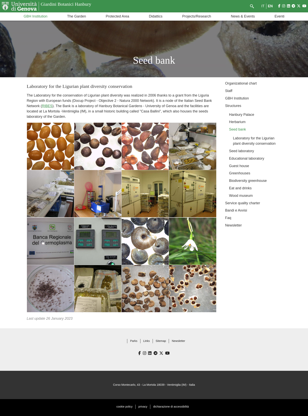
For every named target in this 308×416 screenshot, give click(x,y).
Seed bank (237, 129)
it (263, 6)
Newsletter (233, 225)
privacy (143, 406)
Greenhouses (239, 173)
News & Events (243, 16)
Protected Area (117, 16)
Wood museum (241, 196)
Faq (228, 218)
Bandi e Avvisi (236, 210)
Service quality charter (242, 203)
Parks (133, 340)
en (270, 6)
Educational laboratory (246, 158)
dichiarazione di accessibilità (171, 406)
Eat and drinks (240, 188)
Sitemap (161, 340)
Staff (228, 91)
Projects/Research (196, 16)
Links (146, 340)
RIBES (47, 106)
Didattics (155, 16)
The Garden (76, 16)
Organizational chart (241, 83)
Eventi (279, 16)
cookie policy (124, 406)
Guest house (239, 166)
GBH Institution (35, 16)
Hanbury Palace (241, 115)
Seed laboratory (241, 151)
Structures (233, 106)
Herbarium (237, 122)
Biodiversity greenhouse (248, 181)
